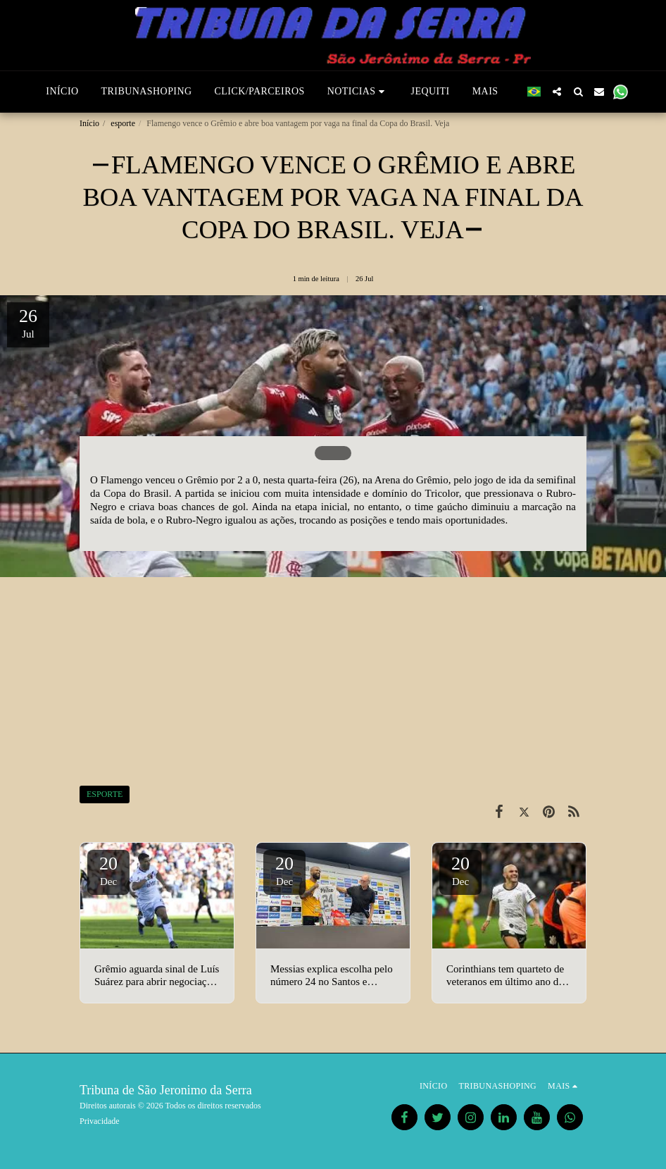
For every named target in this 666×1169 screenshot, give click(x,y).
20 (108, 870)
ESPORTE (104, 794)
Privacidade (100, 1121)
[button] (358, 91)
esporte (123, 123)
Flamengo (122, 479)
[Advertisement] (333, 672)
